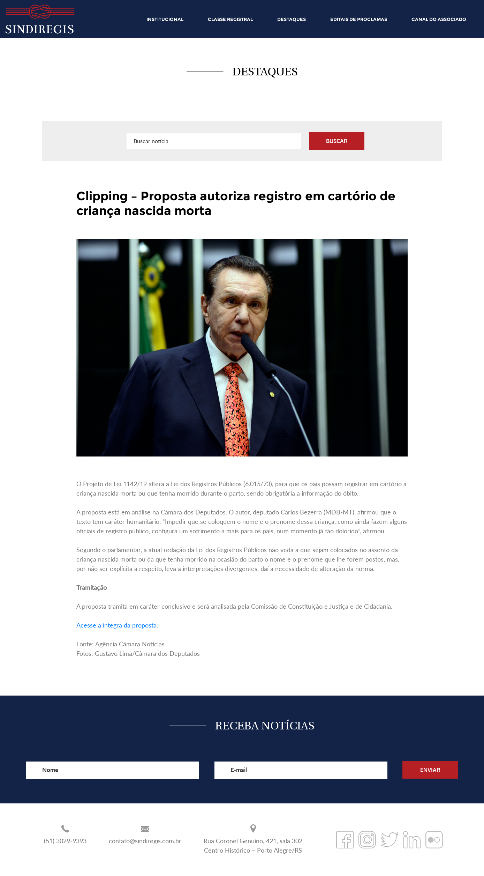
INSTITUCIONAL (164, 19)
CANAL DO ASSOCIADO (438, 19)
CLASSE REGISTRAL (230, 19)
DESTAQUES (291, 19)
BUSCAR (337, 141)
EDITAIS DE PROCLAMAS (358, 19)
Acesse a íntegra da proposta (116, 625)
